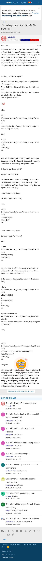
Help (34, 544)
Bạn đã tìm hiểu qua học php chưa (20, 493)
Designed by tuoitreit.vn (8, 557)
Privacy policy (26, 544)
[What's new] (35, 2)
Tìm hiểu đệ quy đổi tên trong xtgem (21, 403)
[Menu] (3, 2)
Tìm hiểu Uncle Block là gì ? (17, 454)
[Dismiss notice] (39, 8)
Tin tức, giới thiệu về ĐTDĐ (19, 510)
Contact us (5, 544)
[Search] (39, 2)
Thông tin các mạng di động (24, 521)
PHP (13, 406)
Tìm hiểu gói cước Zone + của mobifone (22, 518)
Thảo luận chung (22, 471)
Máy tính (14, 496)
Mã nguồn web (18, 485)
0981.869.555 (8, 551)
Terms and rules (15, 544)
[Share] (37, 45)
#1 (40, 45)
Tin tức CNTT (19, 420)
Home (3, 547)
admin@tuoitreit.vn (9, 554)
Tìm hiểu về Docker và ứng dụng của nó (23, 443)
